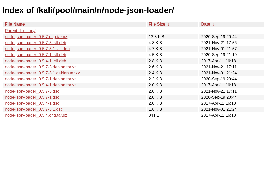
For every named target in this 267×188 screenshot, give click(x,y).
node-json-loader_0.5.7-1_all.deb (35, 54)
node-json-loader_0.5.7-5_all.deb (35, 42)
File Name (15, 24)
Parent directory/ (20, 30)
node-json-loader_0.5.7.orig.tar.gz (36, 36)
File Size (157, 24)
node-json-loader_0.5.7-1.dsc (32, 97)
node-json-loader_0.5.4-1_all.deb (35, 61)
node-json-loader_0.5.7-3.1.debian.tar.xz (42, 73)
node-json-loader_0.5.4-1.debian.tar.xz (40, 85)
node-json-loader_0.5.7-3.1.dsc (34, 109)
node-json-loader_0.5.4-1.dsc (32, 103)
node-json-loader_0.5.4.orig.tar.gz (36, 115)
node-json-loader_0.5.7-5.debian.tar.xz (40, 67)
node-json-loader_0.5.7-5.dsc (32, 91)
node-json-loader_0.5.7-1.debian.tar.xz (40, 79)
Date (205, 24)
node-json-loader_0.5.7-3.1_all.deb (37, 48)
